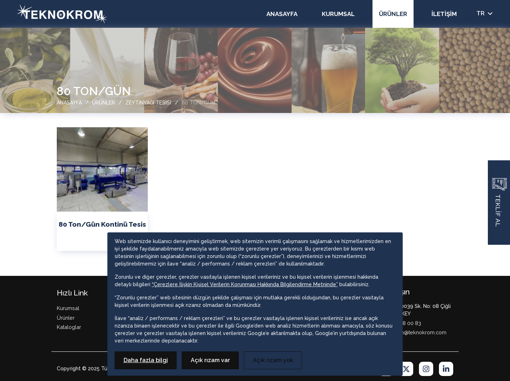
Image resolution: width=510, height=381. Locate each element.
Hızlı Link (72, 292)
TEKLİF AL (499, 202)
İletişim (444, 13)
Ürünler (393, 13)
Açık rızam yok (273, 360)
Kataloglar (69, 327)
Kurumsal (338, 13)
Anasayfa (282, 13)
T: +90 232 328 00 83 (396, 323)
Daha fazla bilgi (146, 360)
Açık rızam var (210, 360)
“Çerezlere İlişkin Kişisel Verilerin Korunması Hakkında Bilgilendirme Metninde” (245, 284)
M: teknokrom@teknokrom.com (408, 332)
